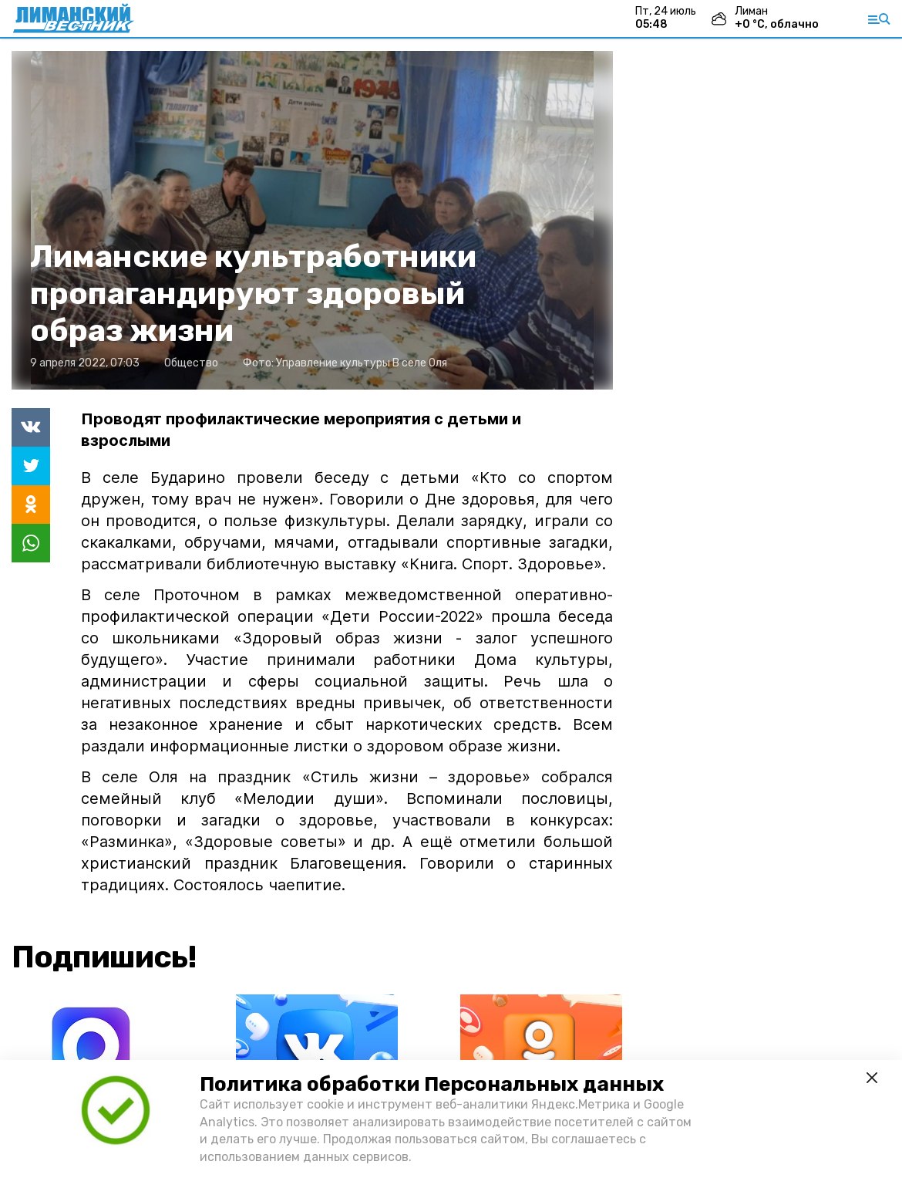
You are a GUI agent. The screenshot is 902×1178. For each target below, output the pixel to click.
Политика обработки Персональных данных (432, 1084)
